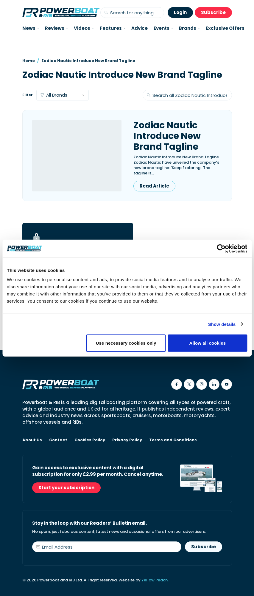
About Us (32, 440)
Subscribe (213, 12)
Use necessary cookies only (126, 343)
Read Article (154, 186)
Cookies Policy (89, 440)
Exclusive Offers (225, 28)
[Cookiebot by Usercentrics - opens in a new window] (221, 248)
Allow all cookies (207, 343)
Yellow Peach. (155, 580)
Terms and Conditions (173, 440)
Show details (222, 323)
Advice (139, 28)
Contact (58, 440)
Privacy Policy (127, 440)
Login (180, 12)
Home (28, 61)
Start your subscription (66, 487)
